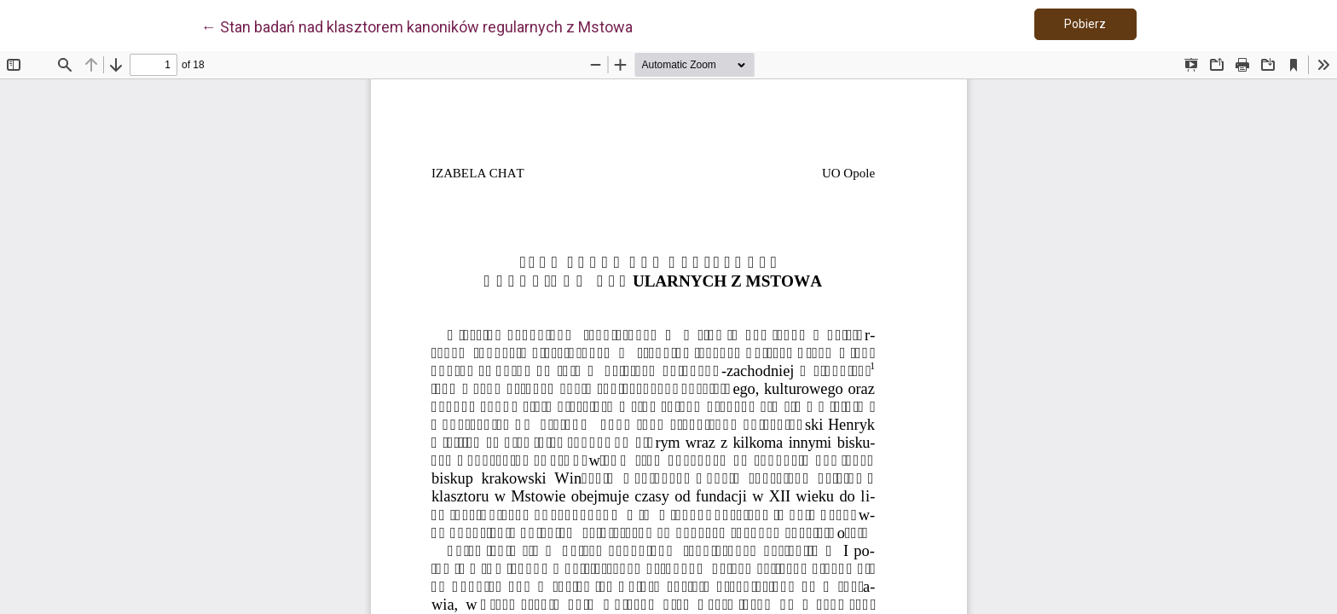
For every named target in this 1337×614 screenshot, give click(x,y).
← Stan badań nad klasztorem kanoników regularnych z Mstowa (417, 25)
